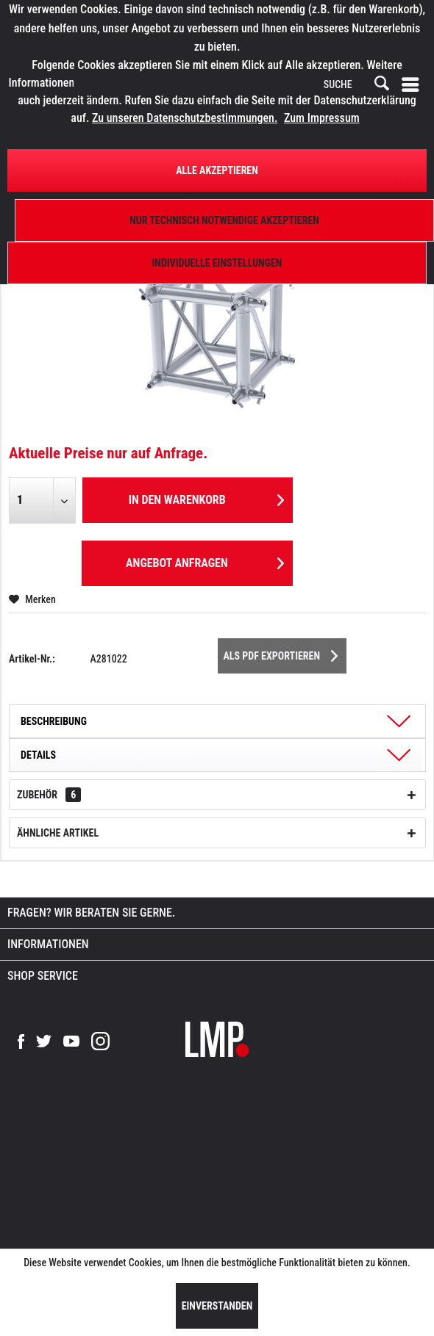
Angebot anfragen (205, 561)
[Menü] (413, 85)
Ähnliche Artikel (58, 833)
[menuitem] (413, 85)
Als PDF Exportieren (281, 653)
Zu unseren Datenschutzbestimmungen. (184, 118)
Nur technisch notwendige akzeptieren (224, 220)
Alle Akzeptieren (217, 170)
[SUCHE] (355, 85)
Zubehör (49, 795)
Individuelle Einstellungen (217, 263)
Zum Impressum (322, 118)
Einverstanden (217, 1306)
